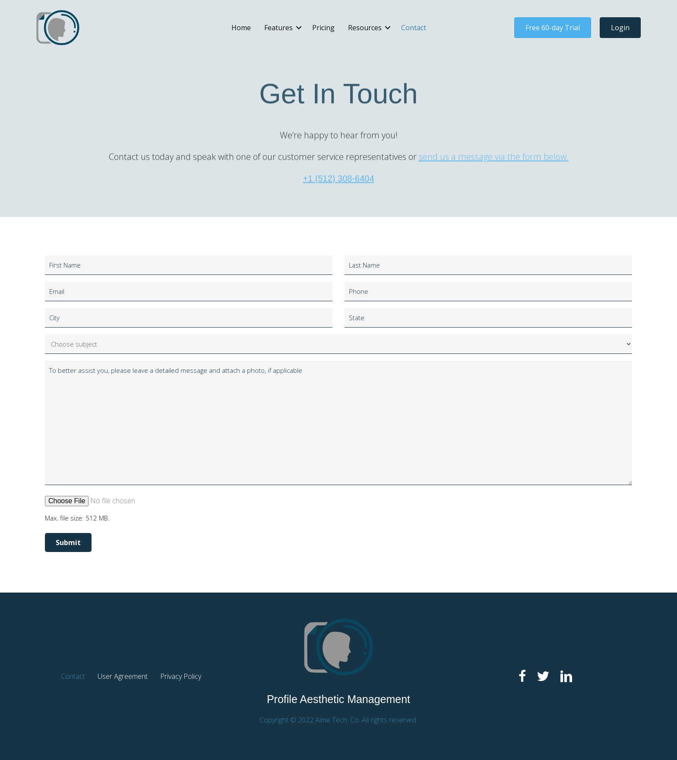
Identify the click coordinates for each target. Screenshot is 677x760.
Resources (365, 27)
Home (241, 27)
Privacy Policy (180, 676)
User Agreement (123, 676)
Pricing (323, 27)
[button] (299, 28)
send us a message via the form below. (494, 185)
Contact (413, 27)
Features (278, 27)
